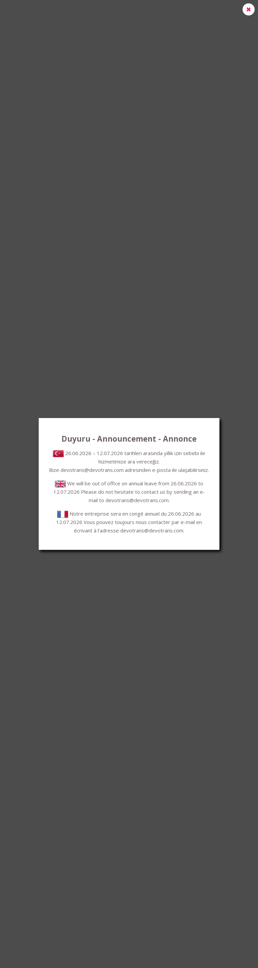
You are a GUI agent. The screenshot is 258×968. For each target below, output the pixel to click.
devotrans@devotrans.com (92, 470)
